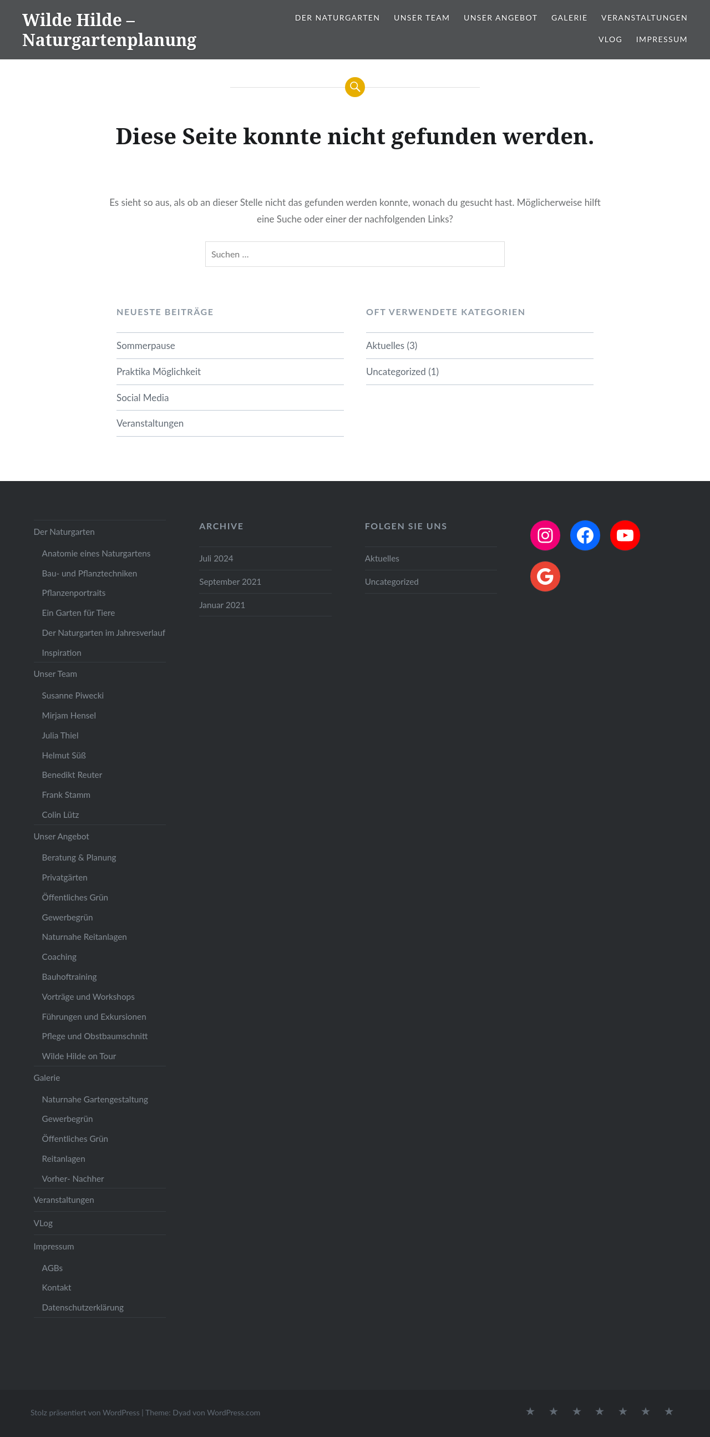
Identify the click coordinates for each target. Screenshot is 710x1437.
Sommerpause (145, 345)
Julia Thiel (60, 735)
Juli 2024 (216, 558)
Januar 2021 (222, 605)
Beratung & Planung (79, 857)
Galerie (569, 17)
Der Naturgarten (338, 17)
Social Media (142, 397)
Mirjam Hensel (69, 715)
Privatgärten (65, 877)
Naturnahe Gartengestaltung (95, 1099)
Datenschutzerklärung (83, 1307)
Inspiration (62, 652)
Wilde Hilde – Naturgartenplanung (109, 29)
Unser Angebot (500, 17)
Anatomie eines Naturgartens (96, 553)
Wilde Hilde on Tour (79, 1056)
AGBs (52, 1268)
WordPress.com (233, 1412)
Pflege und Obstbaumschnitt (95, 1036)
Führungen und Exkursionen (94, 1016)
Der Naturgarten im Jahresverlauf (104, 632)
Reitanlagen (63, 1158)
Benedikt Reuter (72, 775)
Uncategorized (396, 371)
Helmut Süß (64, 755)
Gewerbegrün (67, 917)
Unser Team (422, 17)
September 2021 (230, 581)
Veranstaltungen (644, 17)
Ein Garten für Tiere (78, 613)
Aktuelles (385, 345)
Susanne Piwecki (73, 695)
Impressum (662, 39)
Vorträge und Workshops (88, 996)
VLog (610, 39)
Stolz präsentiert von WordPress (85, 1412)
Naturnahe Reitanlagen (84, 937)
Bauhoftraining (69, 976)
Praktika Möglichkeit (158, 371)
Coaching (59, 957)
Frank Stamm (66, 795)
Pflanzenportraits (74, 593)
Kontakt (57, 1287)
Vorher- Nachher (73, 1178)
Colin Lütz (60, 814)
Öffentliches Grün (75, 897)
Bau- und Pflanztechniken (90, 573)
